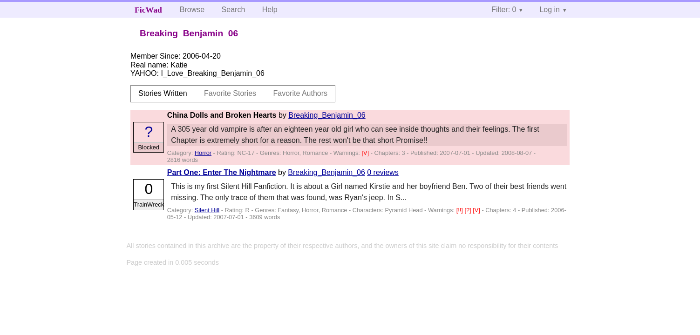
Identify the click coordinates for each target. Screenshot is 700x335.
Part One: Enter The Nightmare (221, 172)
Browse (192, 9)
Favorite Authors (300, 93)
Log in (549, 9)
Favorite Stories (230, 93)
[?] (468, 210)
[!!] (460, 210)
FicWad (148, 9)
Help (270, 9)
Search (233, 9)
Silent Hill (207, 210)
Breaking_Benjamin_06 (326, 115)
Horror (203, 152)
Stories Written (162, 93)
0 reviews (383, 172)
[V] (365, 152)
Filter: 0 (503, 9)
